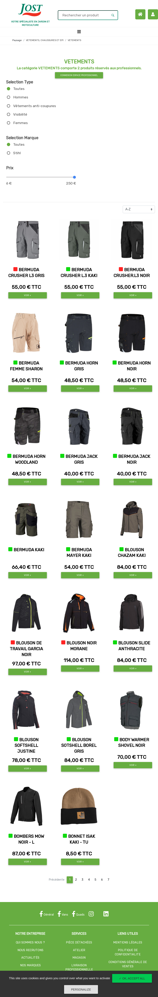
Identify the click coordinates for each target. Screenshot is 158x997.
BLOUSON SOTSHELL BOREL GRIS (79, 745)
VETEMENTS (74, 40)
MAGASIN (79, 957)
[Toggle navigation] (79, 32)
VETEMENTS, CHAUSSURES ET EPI (44, 40)
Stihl (17, 153)
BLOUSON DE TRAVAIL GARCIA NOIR (26, 649)
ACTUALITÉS (30, 957)
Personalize (81, 989)
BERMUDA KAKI (29, 549)
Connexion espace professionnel (79, 75)
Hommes (20, 97)
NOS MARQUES (30, 965)
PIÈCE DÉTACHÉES (79, 942)
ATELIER (79, 950)
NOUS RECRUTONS (30, 950)
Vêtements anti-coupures (34, 106)
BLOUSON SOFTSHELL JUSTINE (27, 745)
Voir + (27, 295)
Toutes (19, 89)
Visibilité (20, 114)
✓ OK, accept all (132, 978)
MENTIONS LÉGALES (127, 942)
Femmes (20, 123)
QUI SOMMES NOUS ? (30, 942)
